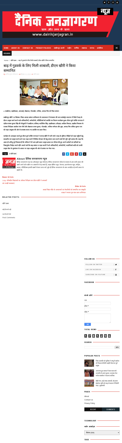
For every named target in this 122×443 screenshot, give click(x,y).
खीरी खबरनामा (101, 272)
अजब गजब (88, 246)
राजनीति (97, 326)
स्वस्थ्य (87, 360)
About (86, 197)
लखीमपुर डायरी (59, 48)
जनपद (92, 48)
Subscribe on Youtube (102, 76)
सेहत (97, 355)
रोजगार (108, 330)
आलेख (87, 251)
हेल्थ (98, 364)
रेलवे (97, 330)
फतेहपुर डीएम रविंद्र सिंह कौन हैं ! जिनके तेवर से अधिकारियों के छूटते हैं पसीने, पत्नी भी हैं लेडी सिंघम (104, 403)
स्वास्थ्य (96, 360)
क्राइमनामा (99, 263)
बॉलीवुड (108, 313)
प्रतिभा (104, 301)
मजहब (97, 318)
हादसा (107, 360)
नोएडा (110, 297)
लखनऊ (84, 48)
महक (87, 322)
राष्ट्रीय (69, 48)
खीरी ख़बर (88, 272)
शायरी (111, 343)
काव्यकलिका (102, 259)
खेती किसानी (89, 280)
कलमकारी (111, 251)
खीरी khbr (101, 276)
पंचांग (87, 301)
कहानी (87, 255)
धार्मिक (76, 48)
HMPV (100, 368)
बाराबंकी (111, 309)
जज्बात (110, 288)
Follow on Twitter (102, 66)
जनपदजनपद (101, 292)
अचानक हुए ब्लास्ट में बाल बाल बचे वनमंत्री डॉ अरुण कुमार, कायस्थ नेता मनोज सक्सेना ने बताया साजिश (106, 174)
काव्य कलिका (98, 255)
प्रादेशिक (100, 48)
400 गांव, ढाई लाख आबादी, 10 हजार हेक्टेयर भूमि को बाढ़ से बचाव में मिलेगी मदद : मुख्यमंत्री (107, 184)
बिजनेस (97, 313)
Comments (110, 210)
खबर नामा (88, 267)
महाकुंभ (97, 322)
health (88, 368)
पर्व (95, 301)
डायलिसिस (88, 297)
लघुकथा (102, 339)
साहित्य (87, 355)
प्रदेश (87, 305)
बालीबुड (87, 313)
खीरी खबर (13, 60)
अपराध (109, 246)
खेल (99, 280)
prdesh (102, 372)
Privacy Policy (89, 204)
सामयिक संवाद (110, 351)
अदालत (99, 246)
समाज (98, 351)
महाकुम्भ (109, 322)
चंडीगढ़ (99, 284)
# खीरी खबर (12, 154)
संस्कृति (96, 347)
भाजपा (87, 318)
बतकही (100, 309)
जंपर (100, 288)
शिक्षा (87, 347)
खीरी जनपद (88, 276)
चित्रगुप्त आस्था (89, 288)
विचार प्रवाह (88, 343)
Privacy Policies (43, 48)
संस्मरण (106, 347)
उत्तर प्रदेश (99, 251)
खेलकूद (109, 280)
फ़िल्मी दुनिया (89, 309)
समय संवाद (88, 351)
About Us (15, 48)
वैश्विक (100, 343)
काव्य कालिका (89, 259)
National (89, 372)
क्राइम (112, 259)
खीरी (98, 267)
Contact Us (28, 48)
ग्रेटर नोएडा (88, 284)
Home (6, 48)
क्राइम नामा (88, 263)
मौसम (87, 326)
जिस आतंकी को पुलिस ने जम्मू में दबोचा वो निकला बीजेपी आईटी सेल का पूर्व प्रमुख (107, 164)
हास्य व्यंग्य (88, 364)
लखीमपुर (99, 334)
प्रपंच (98, 305)
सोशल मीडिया (108, 355)
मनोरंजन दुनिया (109, 318)
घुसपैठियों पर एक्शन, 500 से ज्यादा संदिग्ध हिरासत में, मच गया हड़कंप (103, 422)
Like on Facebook (102, 71)
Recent (93, 210)
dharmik (109, 364)
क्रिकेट (111, 263)
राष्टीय (107, 326)
